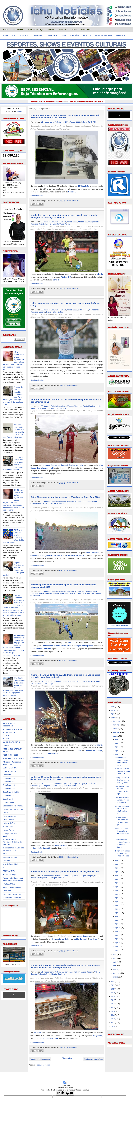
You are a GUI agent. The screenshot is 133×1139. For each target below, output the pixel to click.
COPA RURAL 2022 (10, 771)
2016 (113, 1004)
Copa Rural (7, 775)
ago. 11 (118, 913)
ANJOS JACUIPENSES (90, 681)
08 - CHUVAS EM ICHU (11, 742)
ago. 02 (118, 946)
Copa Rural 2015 (9, 785)
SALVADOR (121, 35)
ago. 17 (118, 890)
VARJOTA (62, 30)
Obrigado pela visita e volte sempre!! (20, 1076)
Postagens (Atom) (43, 1065)
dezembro (117, 721)
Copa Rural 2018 (9, 789)
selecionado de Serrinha (40, 649)
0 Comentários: (72, 201)
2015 (113, 1008)
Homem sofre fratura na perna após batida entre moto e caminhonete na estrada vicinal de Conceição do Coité (65, 966)
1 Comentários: (72, 660)
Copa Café (52, 503)
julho (115, 955)
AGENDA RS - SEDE (10, 755)
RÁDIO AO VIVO (9, 884)
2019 (113, 993)
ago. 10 (118, 916)
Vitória (100, 274)
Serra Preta (52, 754)
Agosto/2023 (75, 122)
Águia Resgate (79, 784)
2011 (113, 1022)
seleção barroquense (83, 646)
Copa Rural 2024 (9, 799)
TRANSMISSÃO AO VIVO (12, 898)
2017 (113, 1000)
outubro (116, 729)
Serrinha (72, 192)
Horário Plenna (8, 830)
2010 (113, 1026)
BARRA (51, 30)
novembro (117, 725)
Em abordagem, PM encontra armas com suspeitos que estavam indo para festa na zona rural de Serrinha (65, 116)
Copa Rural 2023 (9, 795)
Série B (56, 280)
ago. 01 (118, 950)
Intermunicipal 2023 (68, 593)
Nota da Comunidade (10, 864)
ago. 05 (118, 935)
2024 (113, 714)
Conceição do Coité (75, 555)
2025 (113, 710)
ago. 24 (118, 864)
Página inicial (67, 1058)
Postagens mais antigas (93, 1059)
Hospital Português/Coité (61, 786)
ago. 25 (118, 860)
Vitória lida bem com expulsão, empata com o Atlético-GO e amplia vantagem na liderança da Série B (63, 216)
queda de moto (83, 936)
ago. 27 (118, 754)
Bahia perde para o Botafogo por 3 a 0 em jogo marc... (121, 780)
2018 (113, 996)
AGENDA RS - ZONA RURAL (14, 758)
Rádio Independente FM (12, 887)
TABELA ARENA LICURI (12, 894)
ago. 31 (118, 739)
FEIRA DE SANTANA (103, 35)
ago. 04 (118, 939)
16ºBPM (6, 746)
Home (5, 35)
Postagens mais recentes (40, 1059)
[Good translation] (60, 1093)
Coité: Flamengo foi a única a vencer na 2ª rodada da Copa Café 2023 (65, 497)
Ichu (60, 408)
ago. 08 (118, 924)
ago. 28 (118, 751)
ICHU (14, 35)
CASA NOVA (18, 30)
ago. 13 (118, 905)
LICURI (73, 30)
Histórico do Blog (9, 823)
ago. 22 (118, 872)
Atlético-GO (82, 222)
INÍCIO (5, 30)
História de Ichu (8, 820)
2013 (113, 1015)
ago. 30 (118, 743)
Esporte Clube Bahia (54, 312)
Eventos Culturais (9, 816)
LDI (64, 408)
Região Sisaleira (58, 878)
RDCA (5, 868)
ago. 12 (118, 909)
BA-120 (33, 684)
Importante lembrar (10, 857)
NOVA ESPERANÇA (35, 30)
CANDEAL (24, 35)
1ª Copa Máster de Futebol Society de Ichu (84, 406)
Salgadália (97, 1036)
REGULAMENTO (9, 871)
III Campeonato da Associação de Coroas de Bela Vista (12, 841)
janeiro (115, 977)
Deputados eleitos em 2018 (13, 806)
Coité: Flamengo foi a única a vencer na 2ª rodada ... (121, 799)
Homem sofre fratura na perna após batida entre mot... (122, 853)
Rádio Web (7, 891)
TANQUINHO (38, 35)
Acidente (66, 681)
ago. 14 (118, 901)
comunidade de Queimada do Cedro (46, 555)
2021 (113, 985)
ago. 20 (118, 879)
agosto (115, 736)
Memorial (6, 861)
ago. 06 (118, 931)
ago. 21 (118, 875)
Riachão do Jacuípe (45, 684)
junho (115, 958)
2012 (113, 1019)
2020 (113, 989)
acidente (99, 745)
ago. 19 (118, 883)
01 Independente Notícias (12, 729)
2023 (113, 718)
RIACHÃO (74, 35)
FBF (56, 408)
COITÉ (63, 35)
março (115, 969)
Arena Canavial (48, 408)
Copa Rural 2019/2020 (11, 792)
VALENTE (87, 35)
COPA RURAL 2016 (10, 768)
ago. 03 (118, 943)
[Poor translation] (69, 1093)
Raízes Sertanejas (9, 875)
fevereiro (116, 973)
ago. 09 (118, 920)
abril (115, 966)
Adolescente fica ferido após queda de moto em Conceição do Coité (64, 871)
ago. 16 (118, 894)
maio (115, 962)
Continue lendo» (37, 196)
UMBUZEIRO (86, 30)
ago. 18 (118, 887)
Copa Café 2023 (92, 553)
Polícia (83, 122)
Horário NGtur (8, 827)
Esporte (5, 813)
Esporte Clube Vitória (61, 224)
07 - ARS (6, 739)
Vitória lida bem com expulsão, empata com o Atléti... (122, 771)
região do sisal (80, 939)
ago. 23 (118, 868)
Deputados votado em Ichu (13, 809)
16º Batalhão (83, 186)
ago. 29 (118, 747)
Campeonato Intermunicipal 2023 (56, 646)
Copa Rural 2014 (9, 782)
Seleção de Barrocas (85, 593)
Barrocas (81, 591)
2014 (113, 1011)
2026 (113, 707)
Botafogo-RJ (83, 310)
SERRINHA (52, 35)
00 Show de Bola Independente (53, 222)
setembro (116, 732)
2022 (113, 981)
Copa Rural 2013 (9, 778)
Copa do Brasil (8, 802)
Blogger (19, 111)
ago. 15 (118, 898)
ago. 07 (118, 928)
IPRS (5, 854)
